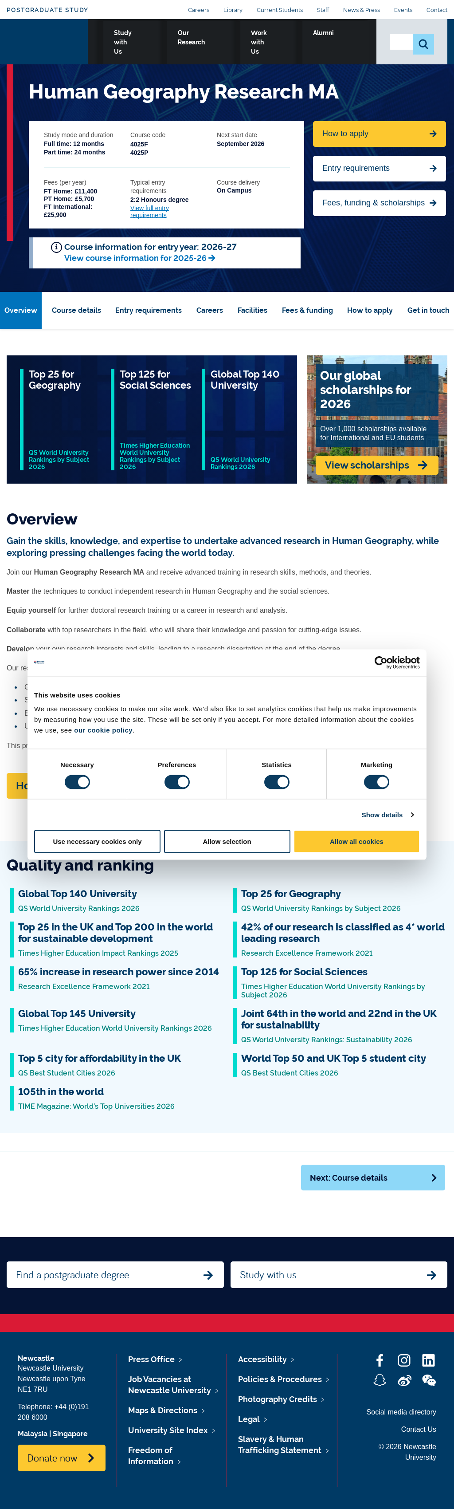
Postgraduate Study (47, 10)
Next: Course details (374, 1177)
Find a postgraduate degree (72, 1274)
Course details (76, 310)
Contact (437, 10)
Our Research (240, 43)
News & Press (361, 10)
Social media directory (401, 1412)
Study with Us (179, 43)
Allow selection (227, 841)
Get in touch (428, 310)
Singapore (70, 1434)
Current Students (280, 10)
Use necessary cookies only (97, 841)
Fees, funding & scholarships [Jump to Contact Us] (373, 202)
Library (233, 10)
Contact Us (418, 1429)
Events (403, 10)
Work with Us (301, 43)
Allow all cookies (357, 841)
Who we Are (119, 43)
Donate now (52, 1457)
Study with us (268, 1274)
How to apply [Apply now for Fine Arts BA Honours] (345, 133)
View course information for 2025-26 (135, 258)
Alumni (350, 43)
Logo (47, 41)
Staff (323, 10)
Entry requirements (356, 168)
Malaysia (32, 1434)
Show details (382, 814)
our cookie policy (103, 730)
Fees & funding (307, 310)
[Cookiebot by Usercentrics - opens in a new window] (381, 662)
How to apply (370, 310)
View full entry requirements (149, 212)
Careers (198, 10)
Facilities (252, 310)
